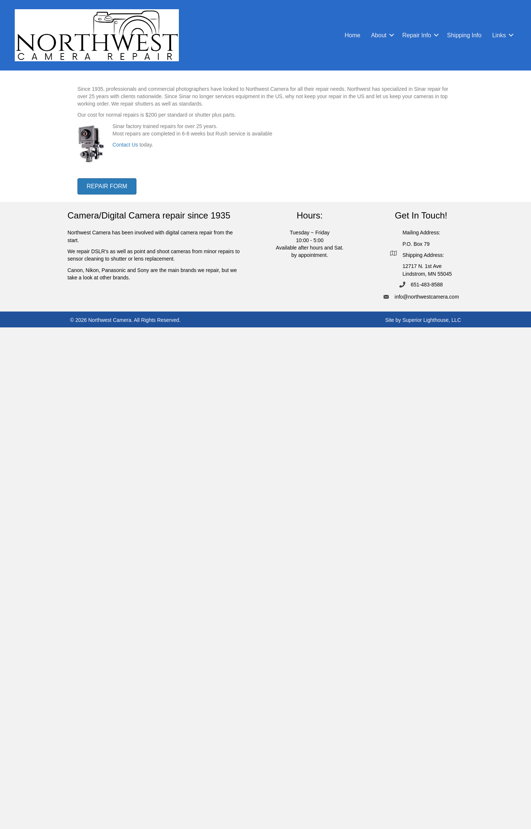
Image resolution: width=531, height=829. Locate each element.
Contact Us (125, 145)
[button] (391, 35)
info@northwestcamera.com (427, 297)
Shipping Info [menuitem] (464, 35)
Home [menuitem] (352, 35)
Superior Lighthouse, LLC (431, 320)
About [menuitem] (378, 35)
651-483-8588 (427, 285)
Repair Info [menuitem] (416, 35)
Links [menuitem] (499, 35)
